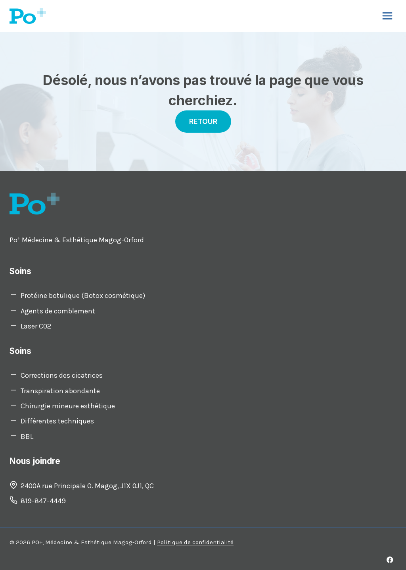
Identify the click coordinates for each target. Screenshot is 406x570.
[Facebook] (389, 559)
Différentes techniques (57, 421)
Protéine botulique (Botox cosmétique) (83, 295)
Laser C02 (36, 326)
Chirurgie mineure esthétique (68, 406)
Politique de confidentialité (195, 542)
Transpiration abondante (60, 390)
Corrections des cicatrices (62, 375)
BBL (27, 436)
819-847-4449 (43, 501)
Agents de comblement (58, 311)
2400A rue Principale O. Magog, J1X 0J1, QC (87, 485)
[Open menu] (387, 16)
